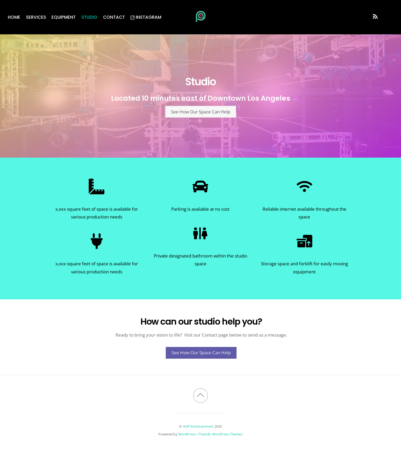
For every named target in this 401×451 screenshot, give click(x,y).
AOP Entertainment (198, 426)
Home (14, 17)
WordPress (186, 434)
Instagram (145, 17)
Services (36, 17)
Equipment (64, 17)
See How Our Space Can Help (200, 112)
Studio (89, 17)
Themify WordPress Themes (220, 434)
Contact (114, 17)
